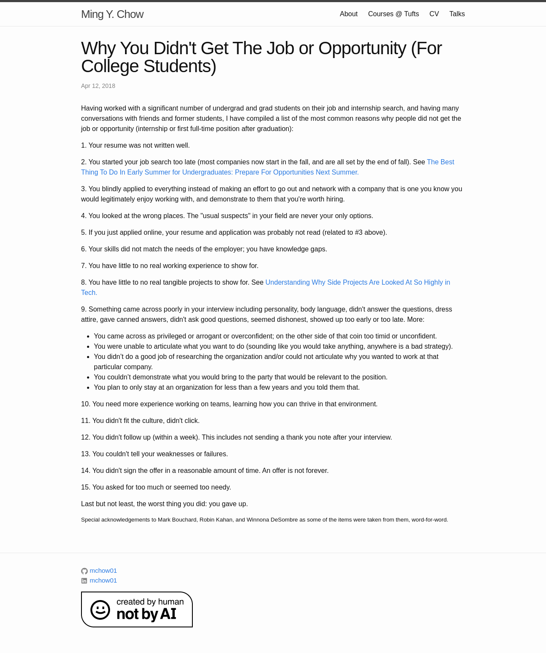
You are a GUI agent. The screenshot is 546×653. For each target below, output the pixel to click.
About (349, 13)
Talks (457, 13)
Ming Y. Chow (112, 14)
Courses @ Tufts (393, 13)
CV (434, 13)
